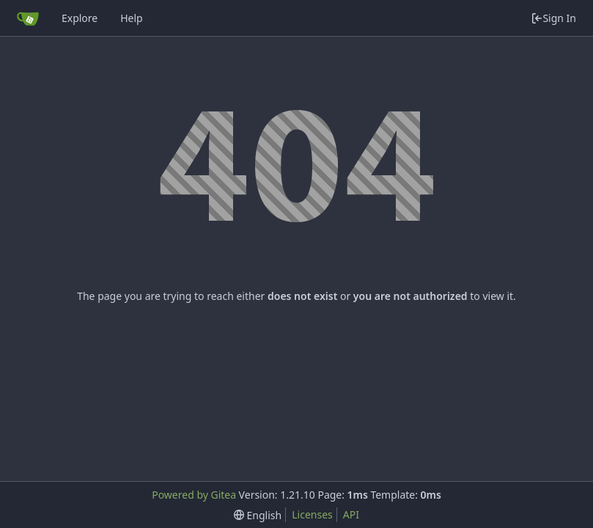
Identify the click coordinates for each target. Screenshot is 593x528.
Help (131, 18)
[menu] (257, 515)
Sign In (553, 18)
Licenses (312, 514)
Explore (79, 18)
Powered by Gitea (194, 495)
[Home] (27, 18)
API (351, 514)
